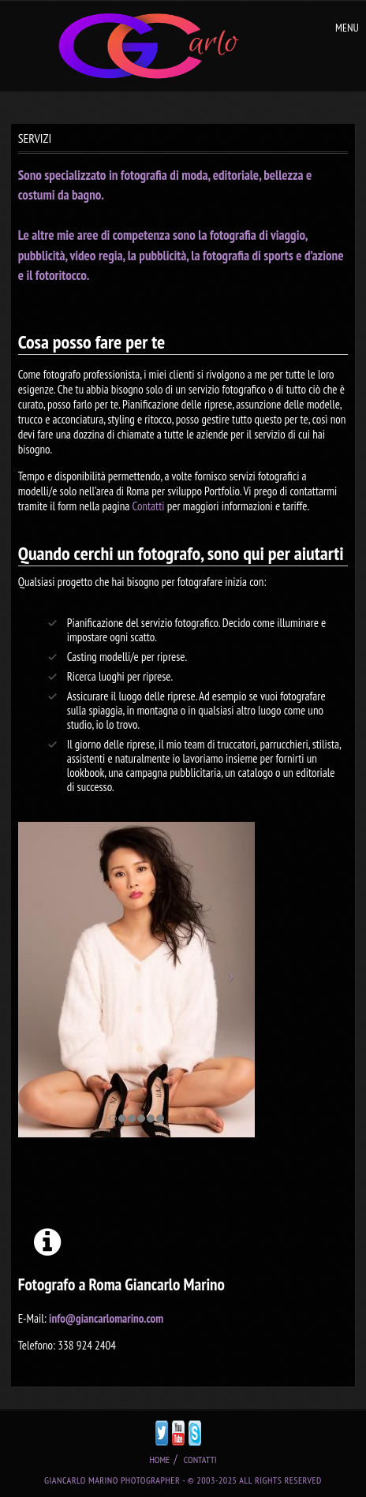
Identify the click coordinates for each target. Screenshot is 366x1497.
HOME (159, 1459)
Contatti (148, 505)
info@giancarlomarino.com (106, 1318)
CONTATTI (200, 1459)
